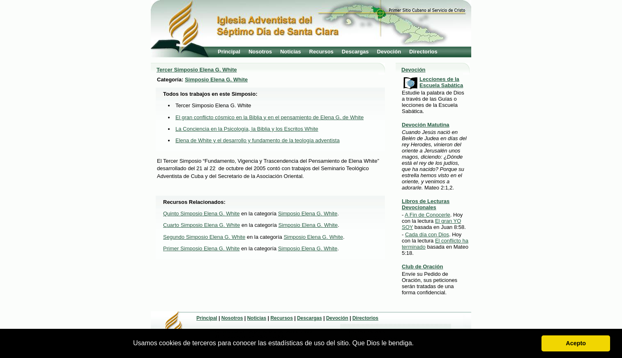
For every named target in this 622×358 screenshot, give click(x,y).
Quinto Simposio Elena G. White (201, 213)
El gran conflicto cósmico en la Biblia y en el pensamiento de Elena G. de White (269, 117)
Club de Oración (422, 266)
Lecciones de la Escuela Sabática (441, 82)
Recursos (321, 52)
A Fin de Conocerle (427, 215)
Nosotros (260, 52)
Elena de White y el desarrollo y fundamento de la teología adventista (257, 140)
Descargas (355, 52)
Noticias (290, 52)
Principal (229, 52)
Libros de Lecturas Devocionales (425, 204)
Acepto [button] (576, 343)
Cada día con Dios (427, 234)
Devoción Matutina (425, 125)
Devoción (389, 52)
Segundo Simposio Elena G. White (204, 237)
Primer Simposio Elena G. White (201, 248)
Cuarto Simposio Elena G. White (201, 225)
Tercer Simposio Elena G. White (197, 70)
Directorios (423, 52)
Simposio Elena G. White (216, 79)
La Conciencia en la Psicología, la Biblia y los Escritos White (246, 129)
